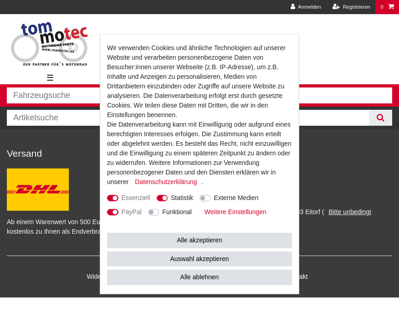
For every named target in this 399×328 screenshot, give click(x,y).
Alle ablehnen (199, 277)
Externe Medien (236, 197)
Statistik (182, 197)
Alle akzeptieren (199, 240)
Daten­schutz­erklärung (166, 181)
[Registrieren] (351, 7)
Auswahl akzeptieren (199, 258)
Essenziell (136, 197)
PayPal (132, 211)
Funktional (177, 211)
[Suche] (380, 118)
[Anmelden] (306, 7)
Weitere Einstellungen (235, 211)
